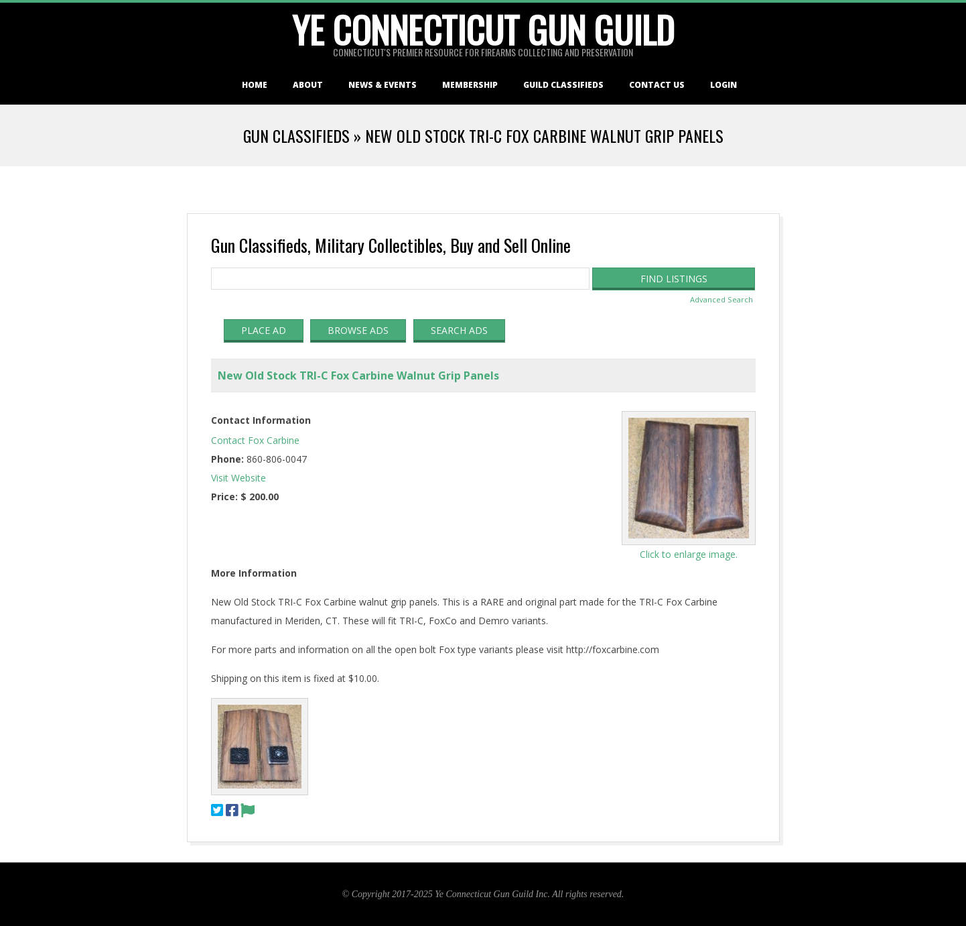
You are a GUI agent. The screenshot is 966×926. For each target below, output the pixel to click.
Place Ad (263, 330)
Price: (224, 496)
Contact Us (657, 85)
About (308, 85)
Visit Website (238, 477)
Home (254, 85)
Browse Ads (358, 330)
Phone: (227, 459)
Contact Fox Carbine (255, 440)
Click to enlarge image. (689, 554)
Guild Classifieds (563, 85)
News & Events (382, 85)
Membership (470, 85)
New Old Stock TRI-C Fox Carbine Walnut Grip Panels (358, 375)
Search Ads (459, 330)
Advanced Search (721, 299)
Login (723, 85)
